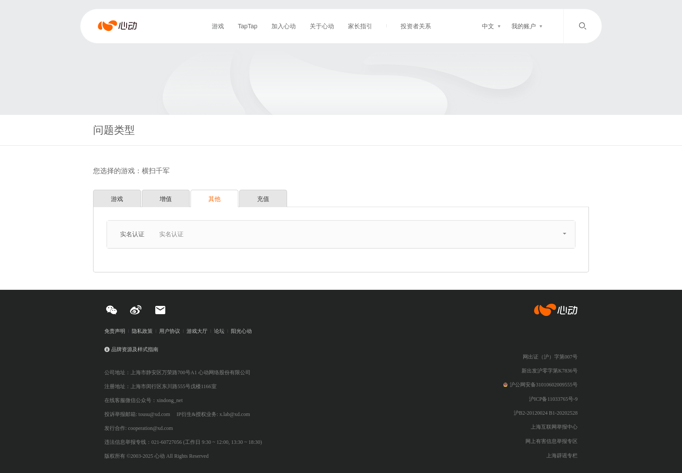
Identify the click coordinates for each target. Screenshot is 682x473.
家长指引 (360, 26)
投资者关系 (416, 26)
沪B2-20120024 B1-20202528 (546, 413)
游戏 (218, 26)
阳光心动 (241, 331)
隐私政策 (142, 331)
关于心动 (322, 26)
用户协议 (169, 331)
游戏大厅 (197, 331)
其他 (214, 198)
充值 (263, 198)
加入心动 (283, 26)
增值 (166, 198)
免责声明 (114, 331)
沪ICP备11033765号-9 (553, 399)
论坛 (219, 331)
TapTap (247, 26)
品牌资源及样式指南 (134, 349)
